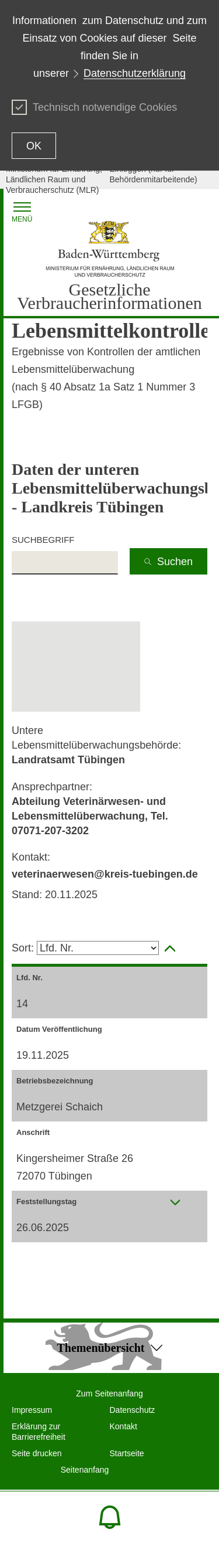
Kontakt (123, 1426)
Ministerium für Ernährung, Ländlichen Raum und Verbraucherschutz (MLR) (54, 179)
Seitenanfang (85, 1469)
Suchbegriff (43, 540)
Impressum (32, 1410)
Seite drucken (37, 1453)
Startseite (127, 1453)
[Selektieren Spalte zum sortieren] (98, 948)
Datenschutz (132, 1410)
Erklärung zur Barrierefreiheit (38, 1432)
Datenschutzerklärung (135, 73)
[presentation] (175, 1202)
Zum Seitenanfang (109, 1393)
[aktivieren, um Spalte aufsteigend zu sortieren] (170, 948)
